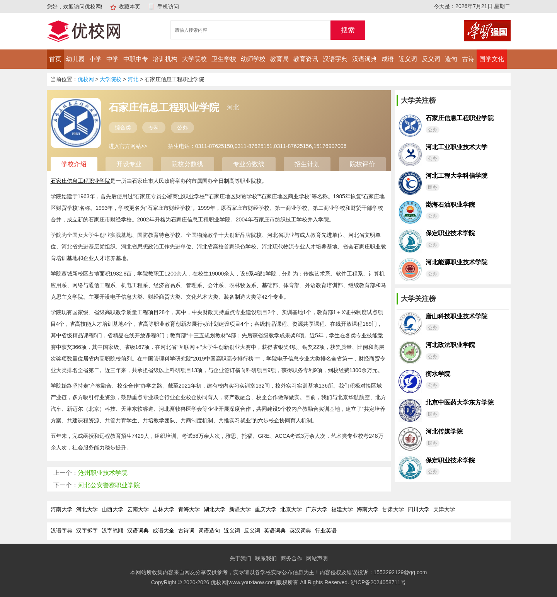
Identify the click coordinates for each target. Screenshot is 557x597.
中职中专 (135, 59)
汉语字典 (335, 59)
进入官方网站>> (128, 146)
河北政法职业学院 (450, 345)
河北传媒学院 (444, 431)
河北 (133, 79)
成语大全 (163, 530)
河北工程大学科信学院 (456, 175)
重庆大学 (265, 509)
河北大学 (87, 509)
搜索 (348, 30)
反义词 (431, 59)
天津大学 (444, 509)
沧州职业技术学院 (103, 472)
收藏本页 (129, 6)
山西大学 (112, 509)
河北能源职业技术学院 (456, 262)
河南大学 (61, 509)
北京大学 (291, 509)
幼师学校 (253, 59)
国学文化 (491, 59)
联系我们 (266, 558)
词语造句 (209, 530)
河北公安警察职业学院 (109, 485)
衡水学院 (438, 374)
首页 (55, 59)
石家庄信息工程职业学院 (460, 118)
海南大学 (367, 509)
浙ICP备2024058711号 (378, 582)
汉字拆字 (87, 530)
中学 (112, 59)
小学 (95, 59)
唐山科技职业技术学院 (456, 316)
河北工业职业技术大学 (456, 147)
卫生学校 (223, 59)
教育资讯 (305, 59)
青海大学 (189, 509)
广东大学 (316, 509)
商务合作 (291, 558)
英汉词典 (300, 530)
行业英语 (326, 530)
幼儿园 (75, 59)
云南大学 (138, 509)
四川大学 (418, 509)
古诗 (468, 59)
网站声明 (317, 558)
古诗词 (186, 530)
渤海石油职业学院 (450, 204)
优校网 (86, 79)
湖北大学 (214, 509)
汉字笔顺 (112, 530)
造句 (451, 59)
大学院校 (194, 59)
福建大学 (342, 509)
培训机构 (165, 59)
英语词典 (275, 530)
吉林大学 (163, 509)
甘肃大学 (393, 509)
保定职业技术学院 (450, 233)
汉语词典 (364, 59)
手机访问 (168, 6)
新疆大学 (240, 509)
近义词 (408, 59)
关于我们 (240, 558)
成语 (388, 59)
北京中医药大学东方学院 (460, 402)
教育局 (279, 59)
